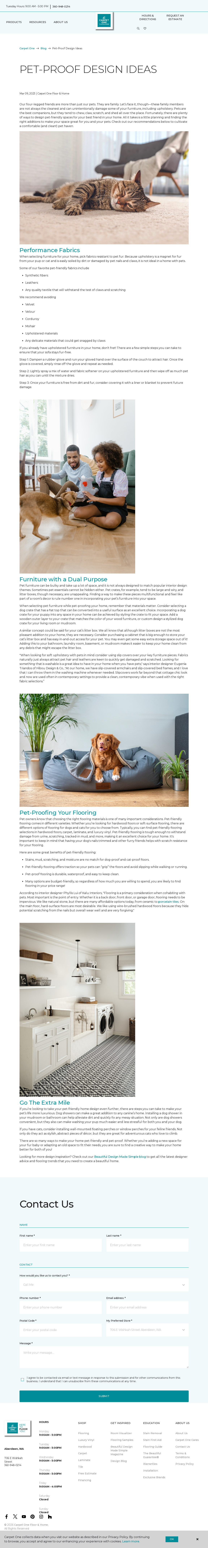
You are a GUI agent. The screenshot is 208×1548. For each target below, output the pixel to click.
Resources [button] (37, 22)
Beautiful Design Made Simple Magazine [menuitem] (121, 1450)
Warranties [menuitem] (150, 1464)
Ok (172, 1539)
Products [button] (14, 22)
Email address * (116, 1298)
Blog (43, 48)
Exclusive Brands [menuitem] (154, 1477)
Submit (104, 1396)
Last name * (113, 1235)
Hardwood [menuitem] (85, 1446)
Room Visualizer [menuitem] (121, 1433)
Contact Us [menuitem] (182, 1446)
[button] (138, 29)
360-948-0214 (61, 6)
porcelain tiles (168, 901)
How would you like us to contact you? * (45, 1275)
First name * (27, 1235)
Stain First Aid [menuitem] (152, 1440)
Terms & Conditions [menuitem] (182, 1455)
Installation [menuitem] (150, 1470)
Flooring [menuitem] (83, 1433)
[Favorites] (144, 29)
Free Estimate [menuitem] (87, 1473)
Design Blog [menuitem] (119, 1461)
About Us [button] (61, 22)
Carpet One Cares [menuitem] (187, 1440)
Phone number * (30, 1298)
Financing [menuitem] (84, 1480)
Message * (26, 1343)
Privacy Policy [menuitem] (184, 1464)
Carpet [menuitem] (82, 1453)
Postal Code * (28, 1320)
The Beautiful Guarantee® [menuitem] (152, 1455)
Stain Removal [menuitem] (152, 1433)
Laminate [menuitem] (84, 1460)
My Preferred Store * (119, 1320)
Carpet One (27, 48)
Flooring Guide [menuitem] (152, 1446)
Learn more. (131, 1541)
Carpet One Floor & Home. (31, 1524)
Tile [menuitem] (80, 1466)
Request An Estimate (175, 17)
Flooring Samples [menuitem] (122, 1440)
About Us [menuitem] (181, 1433)
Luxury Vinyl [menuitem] (86, 1440)
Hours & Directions (147, 17)
